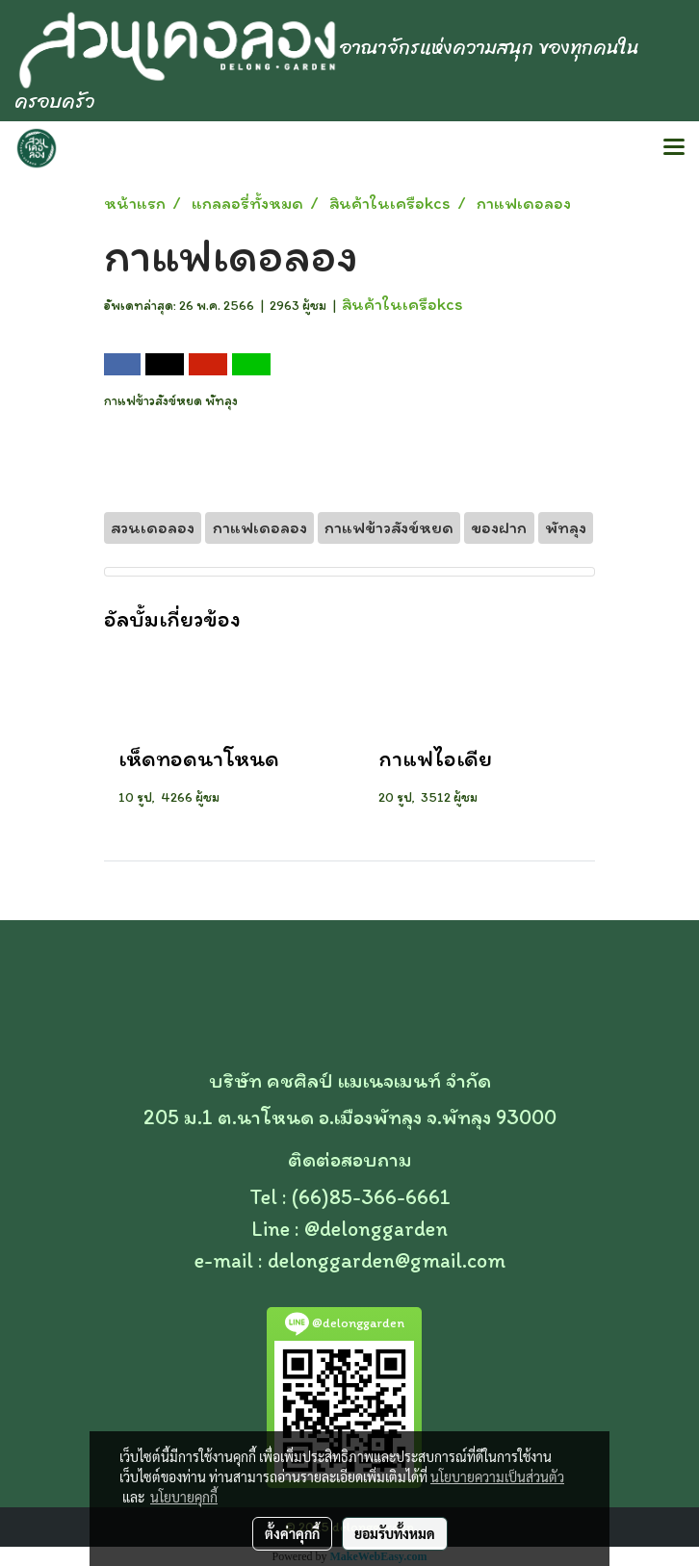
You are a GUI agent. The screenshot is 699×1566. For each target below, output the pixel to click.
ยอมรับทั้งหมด (394, 1533)
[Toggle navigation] (674, 148)
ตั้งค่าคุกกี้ (292, 1533)
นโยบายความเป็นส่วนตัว (497, 1476)
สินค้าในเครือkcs (402, 304)
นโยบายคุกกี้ (184, 1496)
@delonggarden (376, 1229)
